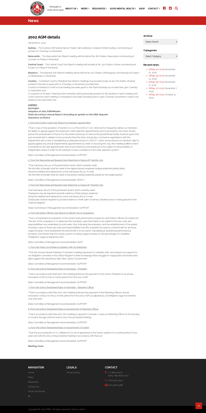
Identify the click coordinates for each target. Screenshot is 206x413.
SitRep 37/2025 (156, 88)
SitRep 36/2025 (156, 94)
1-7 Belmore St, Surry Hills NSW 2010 (118, 374)
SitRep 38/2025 (156, 82)
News (85, 8)
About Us (71, 8)
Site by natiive (78, 409)
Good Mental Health (123, 8)
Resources (99, 8)
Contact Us (33, 386)
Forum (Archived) (36, 391)
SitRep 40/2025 (156, 69)
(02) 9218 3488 (115, 385)
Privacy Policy (73, 372)
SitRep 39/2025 (156, 75)
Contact (154, 8)
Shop (142, 8)
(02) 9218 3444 (115, 380)
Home (31, 372)
